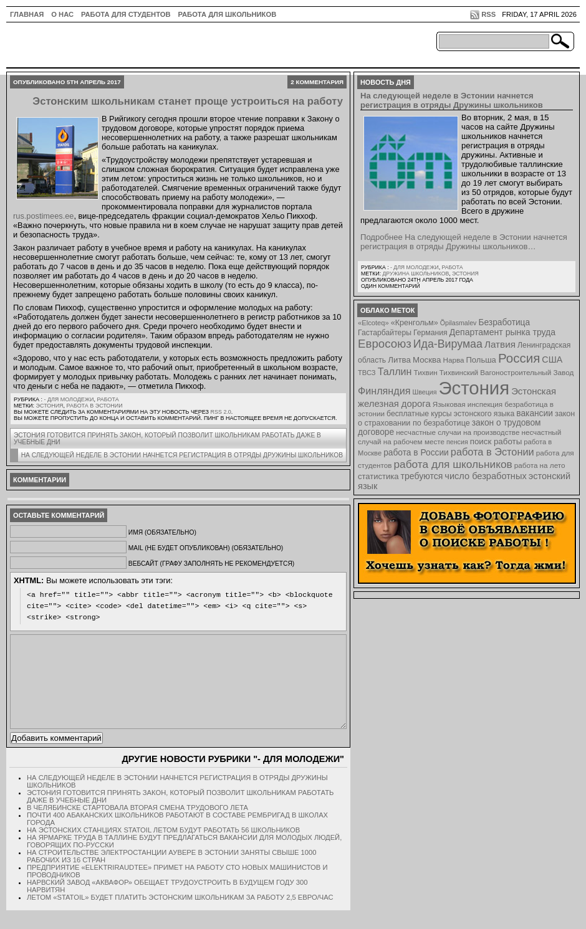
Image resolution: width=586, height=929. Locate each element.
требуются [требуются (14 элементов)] (422, 476)
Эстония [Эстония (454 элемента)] (474, 388)
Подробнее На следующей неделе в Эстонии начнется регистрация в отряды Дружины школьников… (463, 241)
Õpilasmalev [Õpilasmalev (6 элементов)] (458, 322)
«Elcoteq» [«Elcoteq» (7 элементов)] (373, 322)
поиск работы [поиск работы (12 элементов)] (496, 441)
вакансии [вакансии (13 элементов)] (534, 413)
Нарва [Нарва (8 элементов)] (453, 360)
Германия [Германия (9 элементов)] (430, 332)
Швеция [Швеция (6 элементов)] (424, 392)
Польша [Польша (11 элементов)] (481, 359)
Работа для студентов (125, 14)
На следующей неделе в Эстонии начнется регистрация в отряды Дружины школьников (182, 455)
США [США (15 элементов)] (552, 359)
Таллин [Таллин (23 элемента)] (395, 371)
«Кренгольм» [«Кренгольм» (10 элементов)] (414, 322)
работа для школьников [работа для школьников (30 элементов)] (453, 464)
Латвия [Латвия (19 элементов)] (500, 344)
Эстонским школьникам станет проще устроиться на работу (187, 101)
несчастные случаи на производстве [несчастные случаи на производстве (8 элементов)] (457, 432)
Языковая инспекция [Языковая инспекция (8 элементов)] (467, 404)
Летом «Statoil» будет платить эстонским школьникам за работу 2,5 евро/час (180, 916)
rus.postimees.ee (43, 216)
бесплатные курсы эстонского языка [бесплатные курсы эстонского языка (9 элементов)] (450, 413)
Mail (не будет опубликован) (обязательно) (205, 548)
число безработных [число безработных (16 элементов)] (485, 476)
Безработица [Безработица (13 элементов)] (504, 322)
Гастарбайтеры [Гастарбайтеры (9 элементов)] (384, 332)
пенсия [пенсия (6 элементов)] (457, 441)
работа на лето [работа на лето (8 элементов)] (539, 465)
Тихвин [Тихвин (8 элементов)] (426, 372)
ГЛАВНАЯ (27, 14)
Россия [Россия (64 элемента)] (519, 358)
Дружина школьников (415, 273)
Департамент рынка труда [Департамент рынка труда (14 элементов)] (502, 332)
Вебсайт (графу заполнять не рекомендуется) (211, 563)
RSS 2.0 (220, 412)
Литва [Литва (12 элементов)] (399, 359)
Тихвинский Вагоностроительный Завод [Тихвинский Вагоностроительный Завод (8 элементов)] (506, 372)
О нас (62, 14)
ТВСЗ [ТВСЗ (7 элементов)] (367, 372)
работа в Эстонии (95, 406)
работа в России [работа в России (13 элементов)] (416, 452)
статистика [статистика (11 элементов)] (378, 476)
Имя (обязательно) (162, 532)
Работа (107, 399)
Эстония (50, 406)
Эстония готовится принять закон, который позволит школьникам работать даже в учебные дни (167, 438)
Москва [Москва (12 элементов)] (427, 359)
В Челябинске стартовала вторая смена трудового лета (137, 826)
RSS (488, 14)
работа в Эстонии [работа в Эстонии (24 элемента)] (492, 451)
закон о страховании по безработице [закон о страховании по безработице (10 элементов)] (466, 418)
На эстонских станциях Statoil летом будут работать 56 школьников (163, 848)
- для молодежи (69, 399)
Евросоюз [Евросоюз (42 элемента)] (384, 343)
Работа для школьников (227, 14)
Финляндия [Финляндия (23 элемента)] (384, 390)
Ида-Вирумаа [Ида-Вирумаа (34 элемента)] (448, 344)
